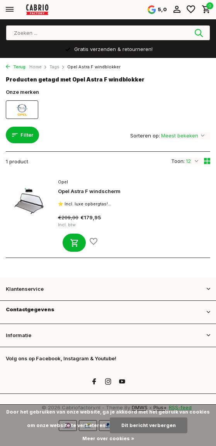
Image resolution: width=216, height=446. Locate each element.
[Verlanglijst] (191, 9)
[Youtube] (122, 382)
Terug (16, 67)
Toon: (178, 161)
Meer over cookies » (108, 438)
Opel (63, 182)
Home (38, 67)
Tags (57, 67)
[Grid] (207, 161)
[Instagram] (108, 382)
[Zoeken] (108, 33)
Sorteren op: (145, 135)
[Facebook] (94, 382)
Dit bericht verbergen (148, 425)
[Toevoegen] (74, 243)
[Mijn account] (176, 9)
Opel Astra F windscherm (89, 191)
